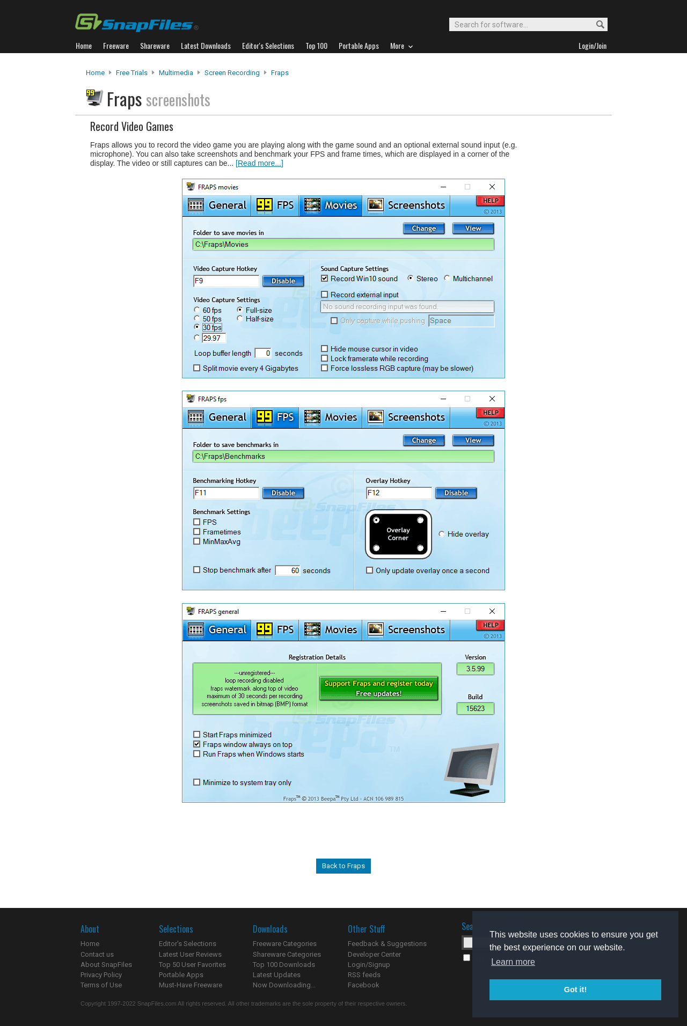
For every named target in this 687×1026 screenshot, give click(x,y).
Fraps (280, 73)
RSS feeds (364, 975)
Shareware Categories (287, 954)
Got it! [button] (575, 989)
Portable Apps (181, 975)
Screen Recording (232, 73)
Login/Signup (369, 965)
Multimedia (176, 73)
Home (95, 73)
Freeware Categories (285, 944)
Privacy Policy (101, 975)
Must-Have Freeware (190, 985)
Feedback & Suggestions (387, 944)
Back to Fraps (343, 866)
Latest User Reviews (190, 954)
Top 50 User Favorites (192, 965)
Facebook (363, 985)
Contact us (97, 954)
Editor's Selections (187, 944)
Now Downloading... (284, 985)
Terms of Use (101, 985)
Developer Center (374, 954)
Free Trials (132, 73)
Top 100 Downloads (284, 965)
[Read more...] (259, 163)
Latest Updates (277, 975)
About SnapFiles (106, 965)
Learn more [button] (513, 961)
